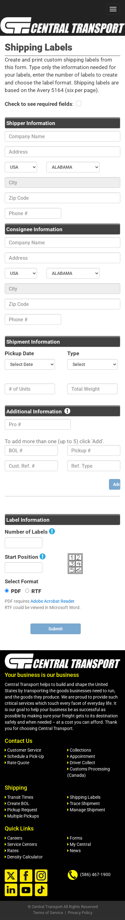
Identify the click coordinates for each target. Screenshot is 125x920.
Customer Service (23, 750)
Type (73, 353)
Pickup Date (19, 353)
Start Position (21, 557)
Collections (79, 750)
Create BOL (17, 803)
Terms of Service (48, 912)
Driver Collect (81, 762)
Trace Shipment (83, 803)
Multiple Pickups (22, 816)
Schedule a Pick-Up (24, 756)
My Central (79, 844)
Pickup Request (21, 809)
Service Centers (21, 844)
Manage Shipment (86, 809)
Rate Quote (17, 762)
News (74, 850)
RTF (33, 591)
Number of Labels (26, 532)
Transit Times (19, 797)
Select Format (21, 581)
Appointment (81, 756)
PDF (13, 591)
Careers (13, 838)
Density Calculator (24, 856)
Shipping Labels (84, 797)
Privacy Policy (80, 912)
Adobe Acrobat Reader (52, 601)
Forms (74, 838)
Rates (12, 850)
